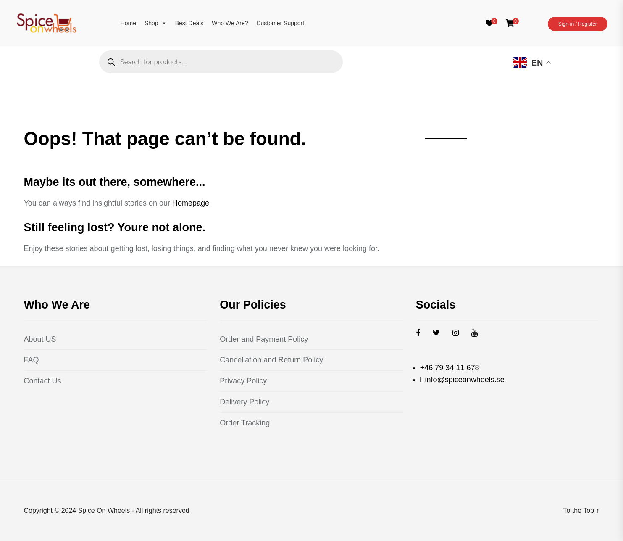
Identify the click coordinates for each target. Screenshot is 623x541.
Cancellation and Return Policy (271, 360)
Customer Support (280, 23)
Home (128, 23)
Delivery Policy (244, 402)
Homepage (190, 203)
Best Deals (189, 23)
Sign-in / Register (577, 24)
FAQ (31, 360)
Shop (156, 23)
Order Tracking (245, 423)
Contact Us (42, 381)
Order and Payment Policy (264, 339)
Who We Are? (230, 23)
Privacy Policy (243, 381)
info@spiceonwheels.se (463, 379)
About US (40, 339)
